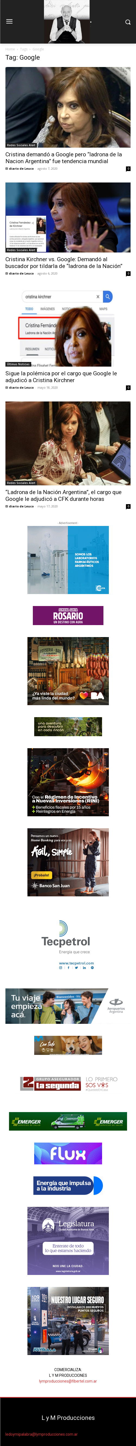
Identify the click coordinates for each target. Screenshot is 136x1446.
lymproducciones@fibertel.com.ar (68, 1381)
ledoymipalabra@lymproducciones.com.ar (41, 1434)
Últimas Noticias (18, 364)
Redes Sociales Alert (21, 145)
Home (10, 49)
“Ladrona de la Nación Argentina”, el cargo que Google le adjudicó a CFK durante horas (63, 495)
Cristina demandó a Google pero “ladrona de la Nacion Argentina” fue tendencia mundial (63, 158)
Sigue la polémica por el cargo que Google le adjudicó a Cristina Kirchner (61, 376)
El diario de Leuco (19, 168)
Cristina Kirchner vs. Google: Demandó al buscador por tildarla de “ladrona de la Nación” (63, 262)
